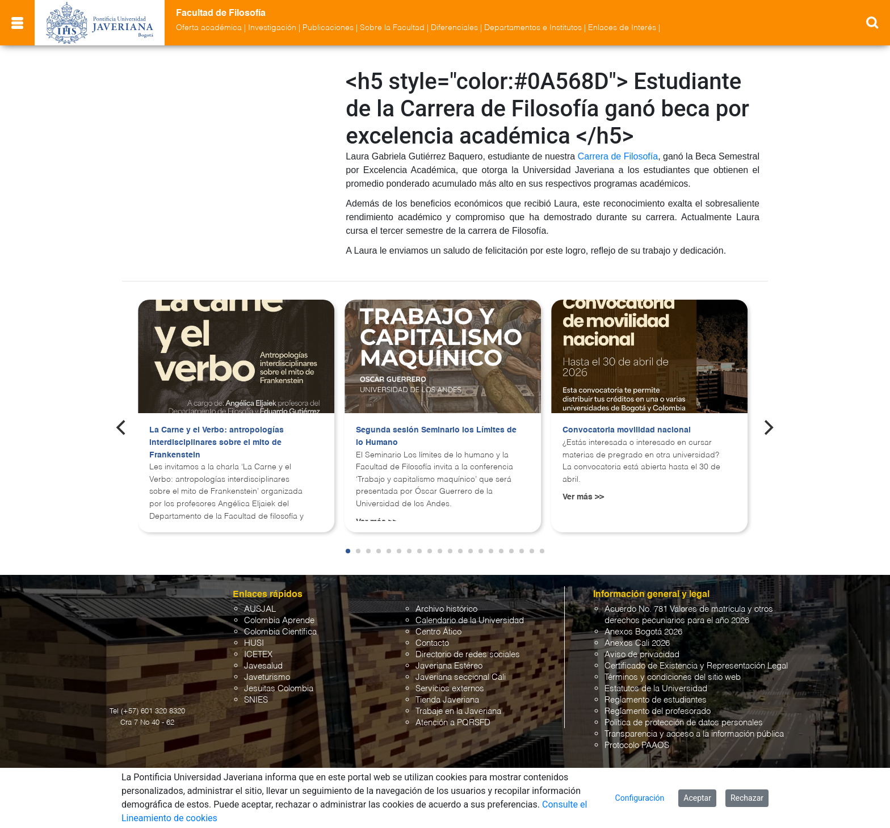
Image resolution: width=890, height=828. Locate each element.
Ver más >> (583, 495)
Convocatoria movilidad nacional (626, 428)
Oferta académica (209, 28)
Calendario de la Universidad (469, 618)
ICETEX (258, 652)
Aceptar (697, 797)
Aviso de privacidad (641, 652)
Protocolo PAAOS (636, 743)
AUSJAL (260, 607)
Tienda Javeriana (447, 697)
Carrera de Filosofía (618, 156)
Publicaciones (328, 28)
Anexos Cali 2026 (637, 641)
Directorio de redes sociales (467, 652)
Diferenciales (454, 28)
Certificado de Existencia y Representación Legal (696, 663)
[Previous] (122, 425)
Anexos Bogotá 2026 (643, 629)
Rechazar (747, 797)
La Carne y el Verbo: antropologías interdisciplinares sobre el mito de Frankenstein (216, 440)
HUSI (254, 641)
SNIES (256, 697)
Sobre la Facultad (392, 28)
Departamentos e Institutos (533, 28)
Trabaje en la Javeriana (458, 709)
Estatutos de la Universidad (655, 686)
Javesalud (263, 663)
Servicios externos (449, 686)
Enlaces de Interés (622, 28)
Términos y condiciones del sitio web (672, 675)
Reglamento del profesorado (657, 709)
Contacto (432, 641)
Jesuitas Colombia (278, 686)
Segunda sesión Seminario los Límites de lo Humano (436, 434)
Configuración (640, 797)
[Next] (767, 425)
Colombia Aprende (279, 618)
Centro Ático (438, 629)
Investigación (272, 28)
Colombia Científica (280, 629)
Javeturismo (267, 675)
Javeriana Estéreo (448, 663)
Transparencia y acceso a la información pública (694, 732)
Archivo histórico (446, 607)
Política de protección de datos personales (683, 720)
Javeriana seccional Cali (460, 675)
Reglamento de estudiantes (655, 697)
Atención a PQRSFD (452, 720)
